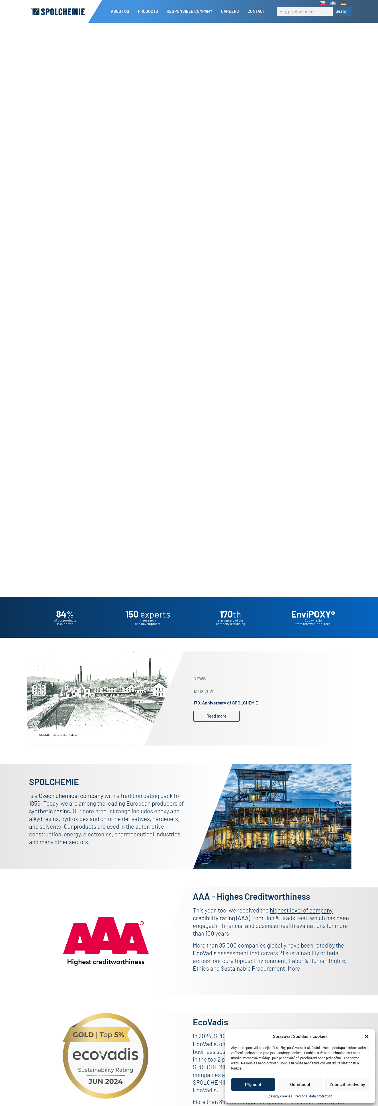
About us (121, 11)
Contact (256, 11)
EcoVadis (204, 1053)
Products (149, 11)
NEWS (199, 688)
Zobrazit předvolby (347, 1084)
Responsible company (191, 11)
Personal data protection (313, 1096)
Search (342, 11)
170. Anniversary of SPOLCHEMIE (225, 712)
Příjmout (253, 1084)
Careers (231, 11)
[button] (366, 1036)
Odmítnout (300, 1084)
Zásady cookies (280, 1096)
